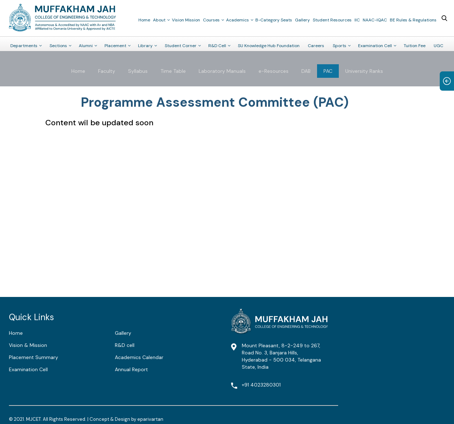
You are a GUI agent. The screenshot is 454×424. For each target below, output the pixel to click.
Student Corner (181, 46)
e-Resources (274, 71)
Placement (115, 46)
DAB (306, 71)
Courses (211, 20)
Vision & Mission (28, 345)
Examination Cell (375, 46)
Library (145, 46)
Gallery (302, 20)
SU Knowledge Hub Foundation (269, 46)
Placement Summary (33, 357)
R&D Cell (217, 46)
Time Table (173, 71)
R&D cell (124, 345)
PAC (327, 71)
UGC (438, 46)
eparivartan (150, 419)
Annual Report (131, 369)
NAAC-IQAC (375, 20)
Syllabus (138, 71)
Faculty (106, 71)
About (159, 20)
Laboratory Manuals (222, 71)
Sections (58, 46)
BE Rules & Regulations (413, 20)
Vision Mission (186, 20)
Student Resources (332, 20)
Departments (23, 46)
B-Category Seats (273, 20)
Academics (237, 20)
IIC (357, 20)
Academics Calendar (139, 357)
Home (144, 20)
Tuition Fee (414, 46)
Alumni (86, 46)
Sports (339, 46)
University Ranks (364, 71)
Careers (316, 46)
